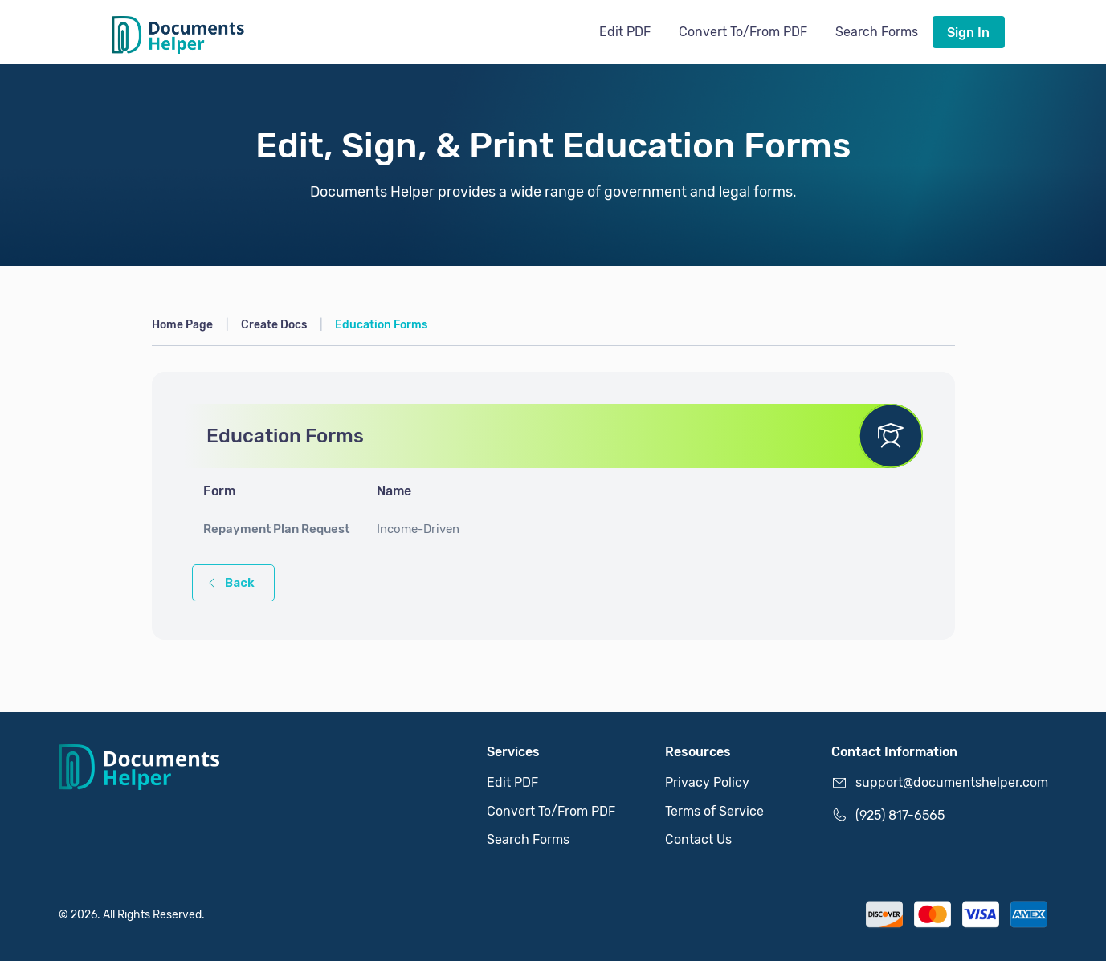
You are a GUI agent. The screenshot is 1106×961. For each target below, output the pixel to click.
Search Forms (876, 31)
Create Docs (274, 324)
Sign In (968, 32)
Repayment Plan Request (276, 529)
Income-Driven (418, 529)
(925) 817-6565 (888, 815)
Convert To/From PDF (743, 31)
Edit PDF (625, 31)
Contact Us (698, 839)
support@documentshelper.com (939, 783)
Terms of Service (714, 811)
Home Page (182, 324)
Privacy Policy (707, 782)
